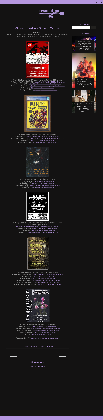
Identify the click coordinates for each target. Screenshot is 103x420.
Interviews (17, 2)
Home (3, 2)
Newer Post (13, 355)
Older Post (61, 355)
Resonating (46, 417)
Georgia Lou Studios (64, 417)
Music (9, 2)
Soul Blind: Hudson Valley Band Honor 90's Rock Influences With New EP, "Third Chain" (84, 84)
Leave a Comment (38, 32)
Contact (35, 2)
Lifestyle (26, 2)
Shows (38, 24)
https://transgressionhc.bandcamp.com (45, 338)
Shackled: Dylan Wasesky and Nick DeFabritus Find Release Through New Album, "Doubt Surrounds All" (84, 46)
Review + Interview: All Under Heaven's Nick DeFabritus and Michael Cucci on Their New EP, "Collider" (84, 108)
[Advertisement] (37, 393)
